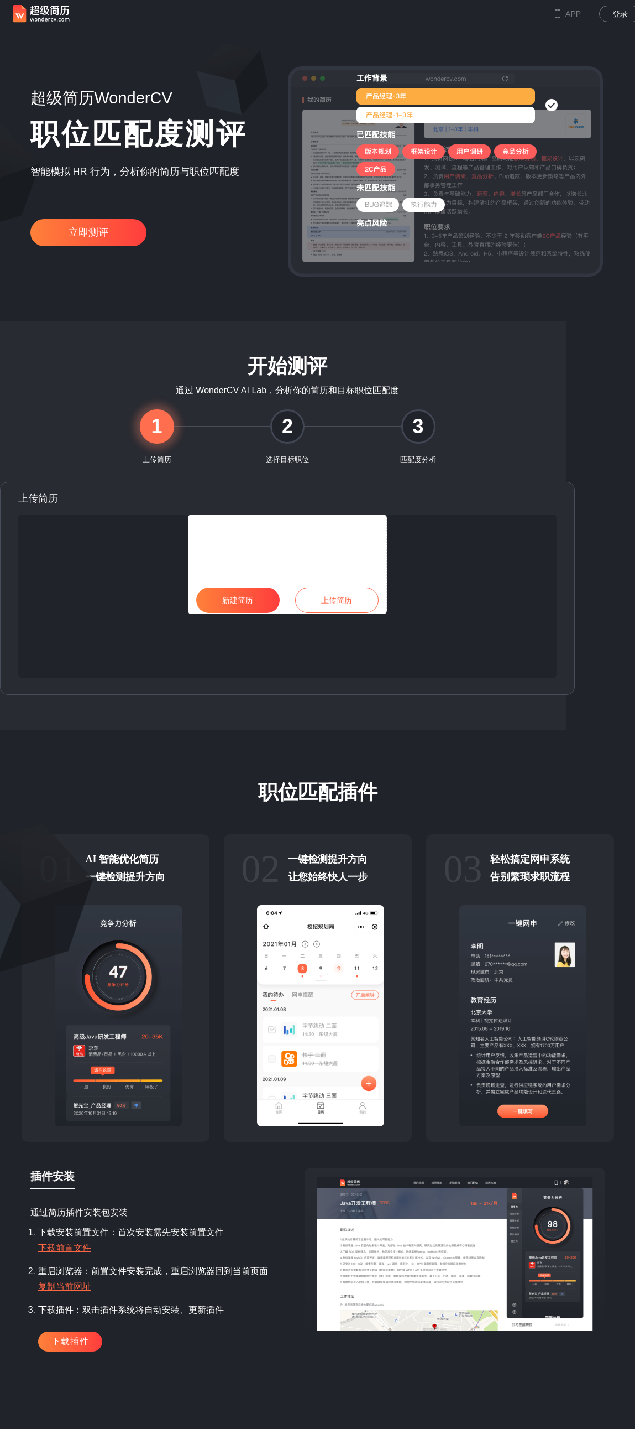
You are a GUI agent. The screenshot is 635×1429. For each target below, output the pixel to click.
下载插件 (70, 1341)
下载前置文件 (64, 1248)
